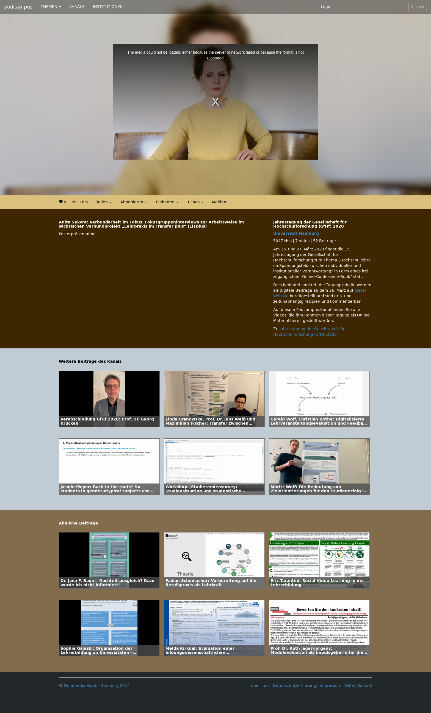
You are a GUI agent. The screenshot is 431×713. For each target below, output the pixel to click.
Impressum (330, 685)
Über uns (260, 685)
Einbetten (167, 202)
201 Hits (80, 202)
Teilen (104, 202)
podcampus (18, 7)
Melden (219, 202)
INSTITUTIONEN (108, 6)
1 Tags (195, 202)
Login (326, 6)
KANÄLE (77, 6)
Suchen (417, 7)
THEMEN (51, 6)
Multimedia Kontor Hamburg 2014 (97, 685)
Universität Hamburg (296, 233)
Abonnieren (133, 202)
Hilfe (349, 685)
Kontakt (365, 685)
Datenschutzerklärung (294, 685)
